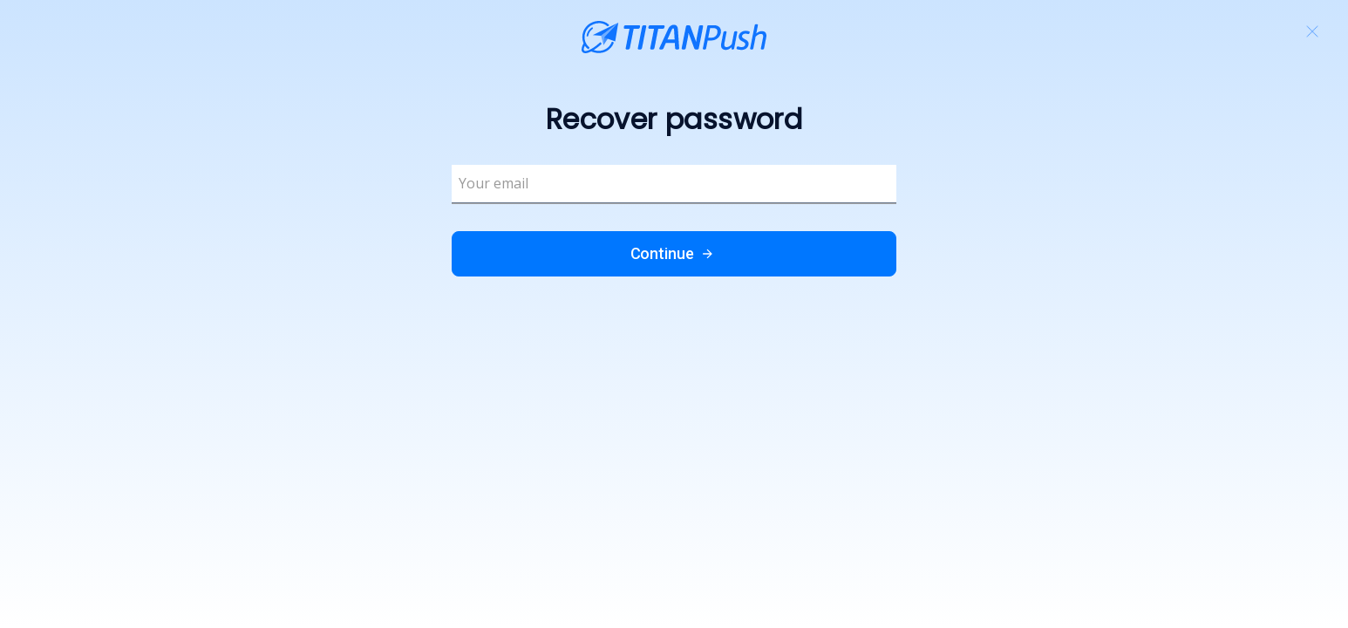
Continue (674, 253)
